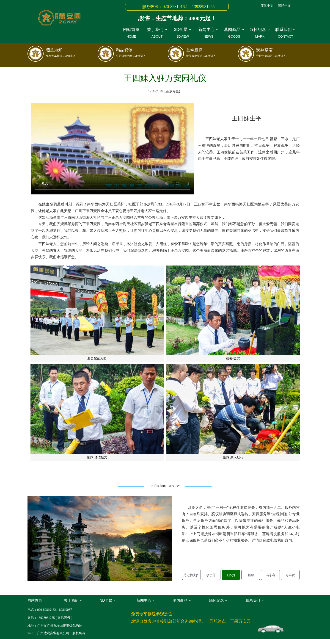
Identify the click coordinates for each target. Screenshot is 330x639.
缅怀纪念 (260, 33)
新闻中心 (208, 33)
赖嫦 (251, 575)
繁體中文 (284, 5)
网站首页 (131, 33)
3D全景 (182, 33)
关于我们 (157, 33)
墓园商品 (234, 33)
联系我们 (285, 33)
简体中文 (267, 5)
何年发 (290, 575)
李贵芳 (211, 575)
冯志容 (270, 575)
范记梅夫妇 (191, 575)
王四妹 (231, 575)
